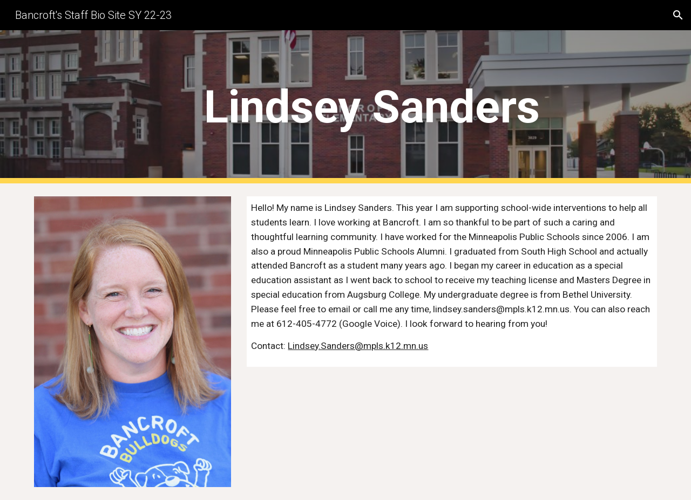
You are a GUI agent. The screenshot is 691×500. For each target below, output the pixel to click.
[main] (372, 107)
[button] (678, 15)
